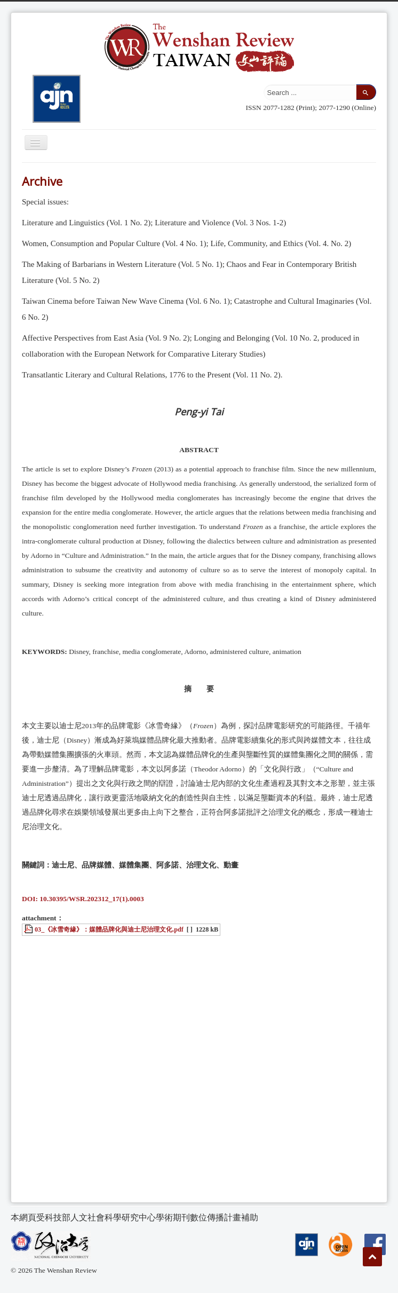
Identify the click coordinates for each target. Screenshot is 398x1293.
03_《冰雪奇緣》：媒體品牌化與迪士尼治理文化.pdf (109, 929)
